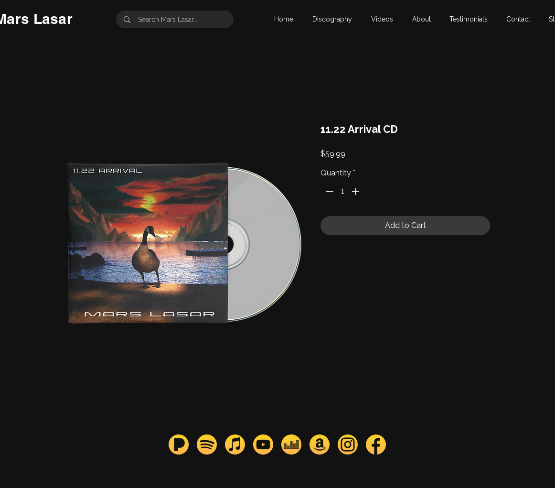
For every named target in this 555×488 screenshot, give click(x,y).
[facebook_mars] (376, 444)
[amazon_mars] (320, 444)
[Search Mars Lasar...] (175, 19)
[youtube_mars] (263, 444)
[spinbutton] (342, 191)
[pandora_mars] (179, 444)
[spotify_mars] (207, 444)
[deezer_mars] (291, 444)
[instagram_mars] (348, 444)
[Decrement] (328, 191)
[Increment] (356, 191)
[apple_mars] (235, 444)
